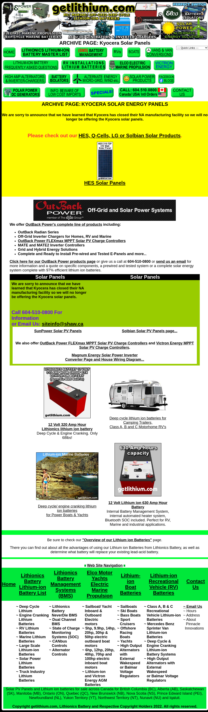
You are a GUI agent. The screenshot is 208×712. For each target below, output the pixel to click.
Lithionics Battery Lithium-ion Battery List (32, 584)
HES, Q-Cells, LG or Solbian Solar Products (130, 135)
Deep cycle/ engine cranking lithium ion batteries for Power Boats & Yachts (67, 510)
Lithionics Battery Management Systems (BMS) (66, 584)
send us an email (171, 261)
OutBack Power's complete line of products (64, 224)
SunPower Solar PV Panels (58, 331)
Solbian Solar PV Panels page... (149, 331)
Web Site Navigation (105, 565)
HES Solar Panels (104, 183)
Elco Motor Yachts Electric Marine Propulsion (99, 584)
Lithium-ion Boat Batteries (130, 584)
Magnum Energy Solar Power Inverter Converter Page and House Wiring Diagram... (104, 357)
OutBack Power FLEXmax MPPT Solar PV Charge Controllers (72, 241)
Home (9, 584)
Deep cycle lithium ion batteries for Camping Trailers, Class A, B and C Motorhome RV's (138, 422)
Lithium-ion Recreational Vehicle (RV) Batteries (163, 584)
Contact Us (195, 584)
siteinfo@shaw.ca (62, 324)
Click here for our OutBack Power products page (53, 261)
